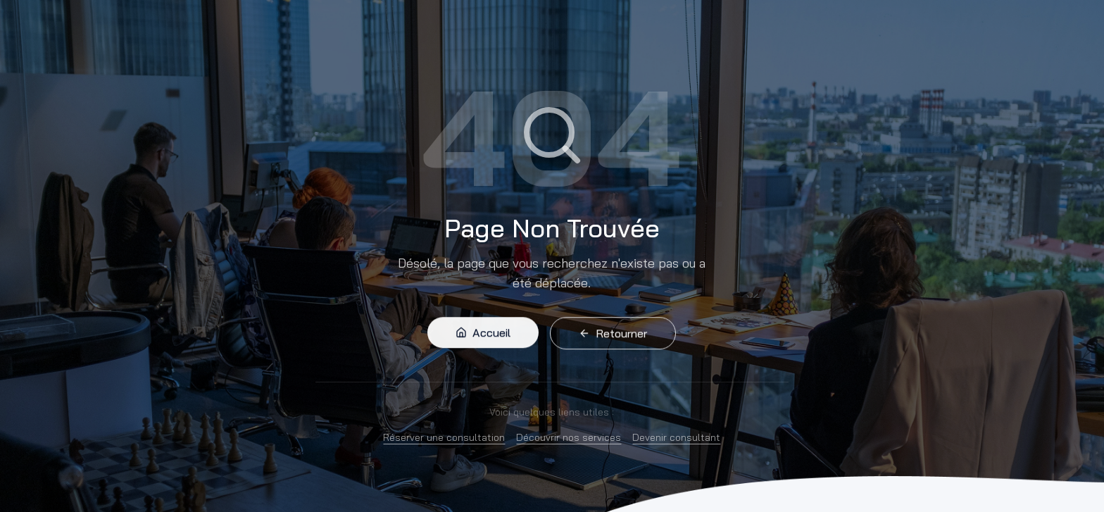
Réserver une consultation (444, 437)
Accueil (483, 335)
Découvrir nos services (568, 437)
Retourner (613, 336)
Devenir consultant (676, 437)
